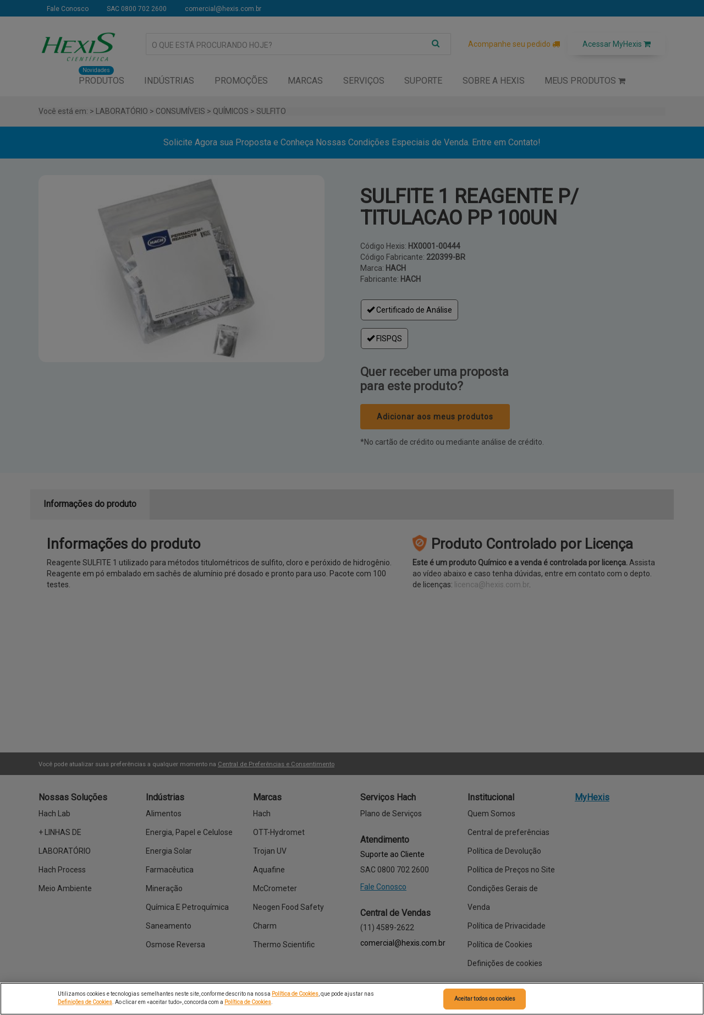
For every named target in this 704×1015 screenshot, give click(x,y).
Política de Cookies (295, 994)
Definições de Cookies (85, 1002)
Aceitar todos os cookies (484, 999)
